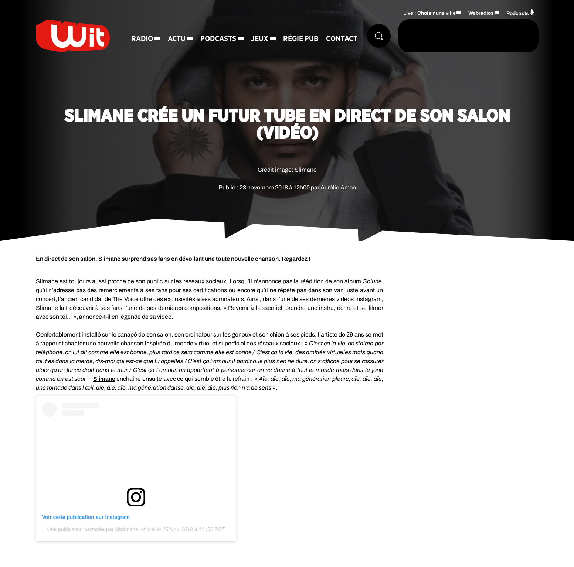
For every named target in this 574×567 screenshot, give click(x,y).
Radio (142, 38)
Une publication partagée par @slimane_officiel (101, 529)
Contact (341, 38)
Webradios (481, 13)
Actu (177, 38)
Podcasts (218, 38)
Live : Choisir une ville (429, 13)
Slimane (104, 379)
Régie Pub (301, 38)
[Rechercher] (379, 36)
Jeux (259, 38)
